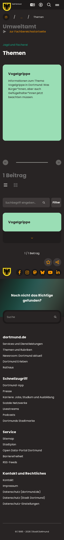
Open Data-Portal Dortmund (22, 450)
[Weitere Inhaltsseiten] (58, 162)
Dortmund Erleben (15, 361)
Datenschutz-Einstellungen (21, 504)
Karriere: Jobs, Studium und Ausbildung (28, 397)
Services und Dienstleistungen (23, 344)
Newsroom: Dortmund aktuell (22, 356)
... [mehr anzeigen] (21, 17)
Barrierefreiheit (13, 456)
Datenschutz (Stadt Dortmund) (24, 498)
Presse (7, 391)
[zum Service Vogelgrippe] (32, 222)
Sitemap (8, 439)
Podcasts (9, 415)
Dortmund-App (13, 385)
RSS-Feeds (10, 462)
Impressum (10, 486)
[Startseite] (6, 17)
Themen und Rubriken (17, 350)
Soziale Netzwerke (15, 403)
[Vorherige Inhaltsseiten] (5, 162)
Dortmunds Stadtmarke (19, 421)
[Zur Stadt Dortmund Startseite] (12, 7)
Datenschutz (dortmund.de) (22, 492)
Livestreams (11, 409)
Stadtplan (9, 444)
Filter (56, 202)
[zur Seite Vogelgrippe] (32, 103)
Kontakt (8, 480)
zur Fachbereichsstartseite (24, 31)
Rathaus (8, 367)
